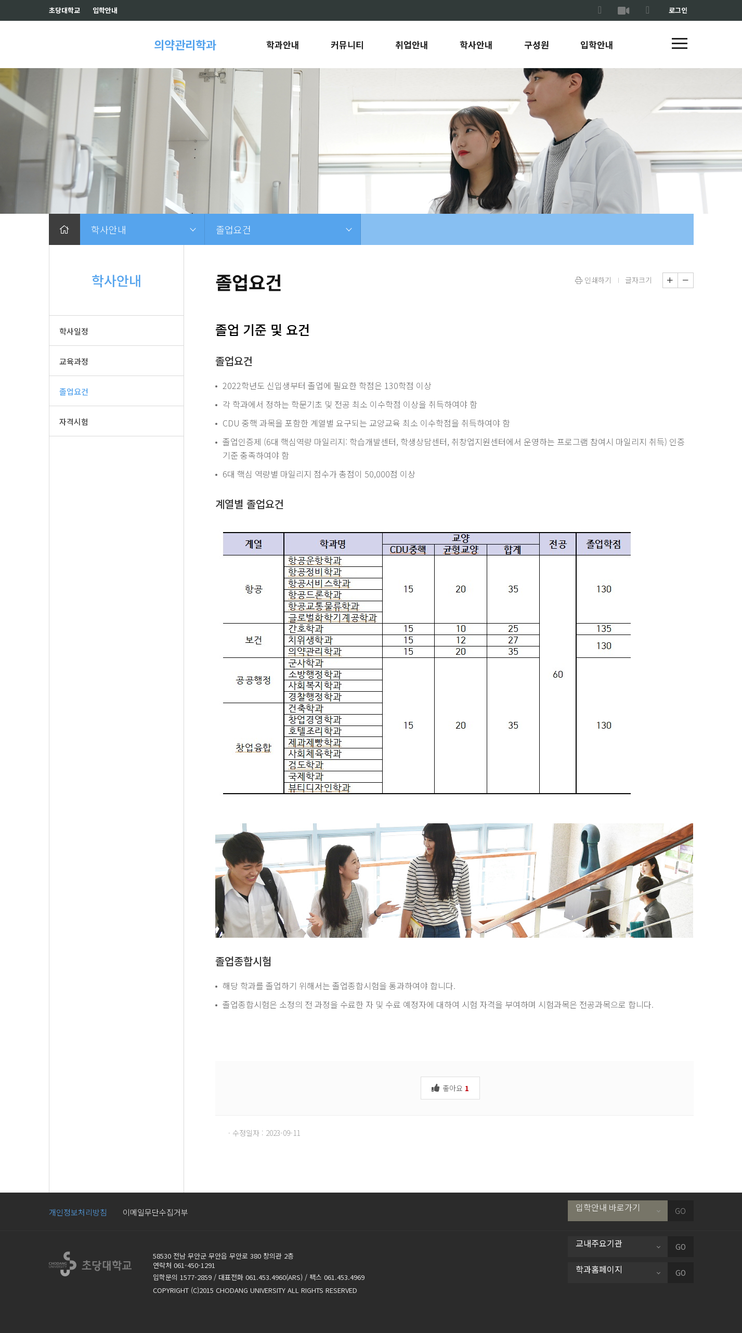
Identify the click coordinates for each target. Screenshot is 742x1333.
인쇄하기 (593, 280)
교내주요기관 (599, 1243)
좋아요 (450, 1087)
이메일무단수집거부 (155, 1212)
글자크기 (638, 280)
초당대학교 (64, 10)
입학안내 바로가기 (608, 1207)
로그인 (678, 10)
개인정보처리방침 (78, 1212)
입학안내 (105, 10)
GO (680, 1211)
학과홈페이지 (599, 1269)
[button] (680, 44)
